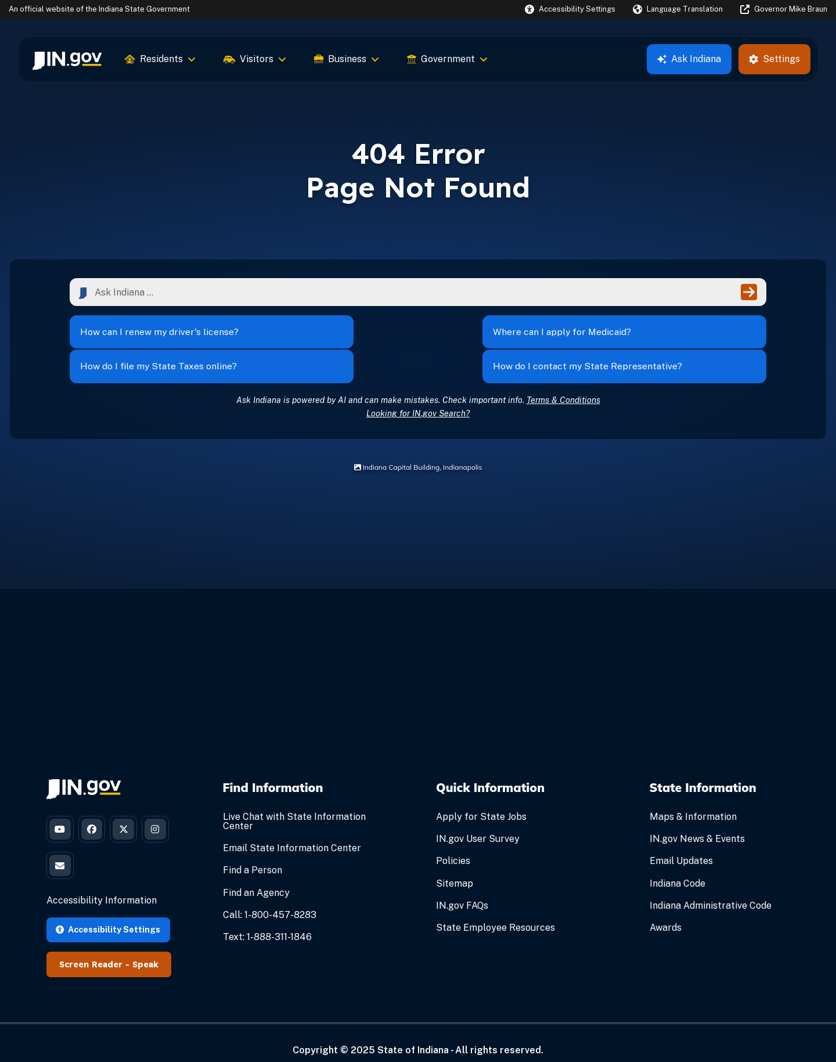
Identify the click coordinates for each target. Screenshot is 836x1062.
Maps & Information (693, 798)
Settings (774, 58)
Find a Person (252, 852)
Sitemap (454, 865)
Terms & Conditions (563, 382)
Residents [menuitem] (160, 58)
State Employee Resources (495, 909)
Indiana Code (677, 865)
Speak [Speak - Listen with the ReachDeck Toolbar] (145, 950)
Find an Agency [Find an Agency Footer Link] (256, 874)
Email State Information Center (292, 830)
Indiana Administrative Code (711, 887)
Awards (666, 909)
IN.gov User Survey (478, 820)
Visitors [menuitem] (255, 58)
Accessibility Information (101, 886)
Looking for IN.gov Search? (418, 395)
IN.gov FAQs (462, 887)
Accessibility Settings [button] (108, 915)
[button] (570, 9)
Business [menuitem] (346, 58)
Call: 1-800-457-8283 (269, 896)
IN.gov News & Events (697, 820)
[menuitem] (67, 59)
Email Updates (681, 842)
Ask (689, 58)
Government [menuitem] (447, 58)
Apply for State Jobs (481, 798)
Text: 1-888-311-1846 (267, 918)
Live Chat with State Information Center (294, 803)
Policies (453, 842)
